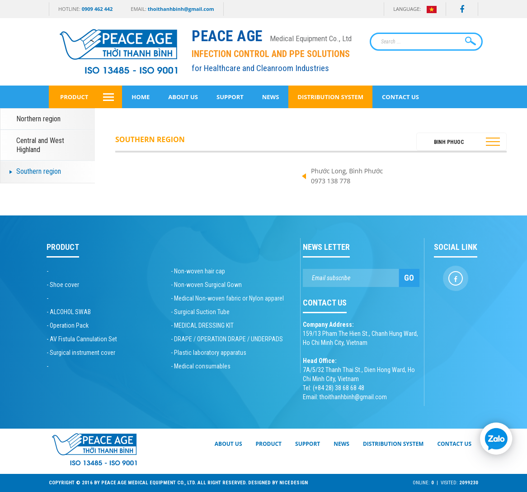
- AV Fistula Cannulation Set (82, 339)
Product (74, 97)
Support (230, 97)
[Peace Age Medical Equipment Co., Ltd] (329, 36)
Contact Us (400, 97)
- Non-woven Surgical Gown (206, 284)
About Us (183, 97)
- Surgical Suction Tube (200, 311)
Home (141, 97)
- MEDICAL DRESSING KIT (202, 325)
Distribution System (330, 97)
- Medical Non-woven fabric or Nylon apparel (227, 298)
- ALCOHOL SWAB (69, 311)
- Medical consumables (201, 366)
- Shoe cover (63, 284)
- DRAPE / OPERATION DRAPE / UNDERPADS (227, 339)
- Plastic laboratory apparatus (208, 352)
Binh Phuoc (449, 142)
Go (409, 277)
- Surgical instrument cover (81, 352)
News (270, 97)
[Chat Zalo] (495, 436)
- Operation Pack (68, 325)
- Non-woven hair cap (198, 271)
